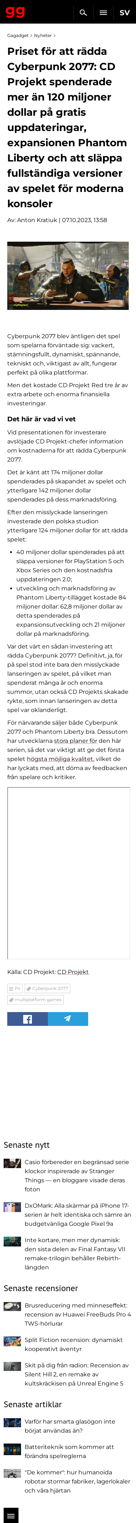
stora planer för (75, 740)
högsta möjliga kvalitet (60, 759)
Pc (18, 988)
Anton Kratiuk (37, 220)
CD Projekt (73, 972)
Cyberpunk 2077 (50, 988)
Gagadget (15, 11)
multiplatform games (38, 999)
